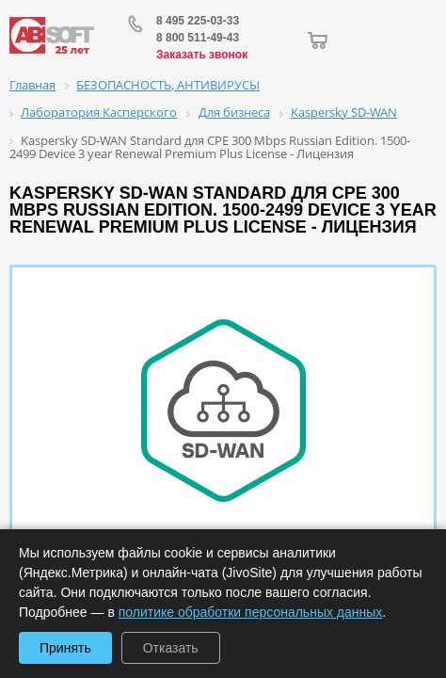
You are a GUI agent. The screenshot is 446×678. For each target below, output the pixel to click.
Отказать (171, 647)
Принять (65, 647)
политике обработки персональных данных (251, 612)
